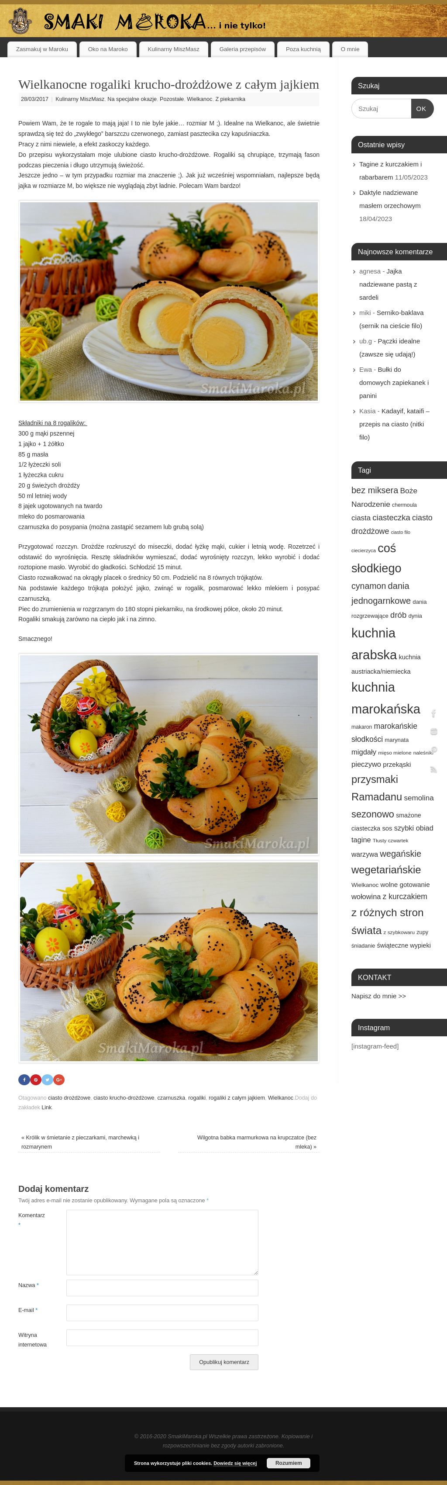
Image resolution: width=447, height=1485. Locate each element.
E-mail (28, 1311)
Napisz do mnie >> (378, 996)
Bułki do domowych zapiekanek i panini (394, 382)
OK (419, 107)
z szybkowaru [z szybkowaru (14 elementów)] (399, 932)
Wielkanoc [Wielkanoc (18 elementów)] (364, 885)
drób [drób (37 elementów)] (398, 615)
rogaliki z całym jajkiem (237, 1098)
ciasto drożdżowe (69, 1098)
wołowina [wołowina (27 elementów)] (366, 896)
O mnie (350, 49)
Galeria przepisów (243, 49)
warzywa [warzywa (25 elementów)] (364, 854)
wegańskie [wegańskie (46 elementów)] (400, 853)
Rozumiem (288, 1463)
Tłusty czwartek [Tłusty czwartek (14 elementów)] (391, 841)
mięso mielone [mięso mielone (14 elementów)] (394, 753)
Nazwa (28, 1286)
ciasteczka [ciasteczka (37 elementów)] (391, 517)
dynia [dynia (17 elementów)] (415, 616)
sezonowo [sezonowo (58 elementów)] (372, 814)
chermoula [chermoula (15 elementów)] (404, 505)
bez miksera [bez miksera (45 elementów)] (374, 490)
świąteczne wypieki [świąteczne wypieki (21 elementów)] (403, 945)
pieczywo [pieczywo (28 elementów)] (366, 764)
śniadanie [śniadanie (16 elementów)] (363, 946)
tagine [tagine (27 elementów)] (361, 840)
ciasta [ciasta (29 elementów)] (361, 518)
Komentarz (30, 1220)
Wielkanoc (199, 99)
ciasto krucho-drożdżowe (123, 1098)
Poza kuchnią (303, 49)
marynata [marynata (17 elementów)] (397, 740)
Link (46, 1107)
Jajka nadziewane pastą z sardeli (388, 284)
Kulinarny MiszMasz (173, 49)
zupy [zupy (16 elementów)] (422, 932)
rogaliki (197, 1098)
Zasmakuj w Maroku (42, 49)
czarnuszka (172, 1098)
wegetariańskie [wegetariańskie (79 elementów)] (386, 870)
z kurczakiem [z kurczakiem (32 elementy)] (405, 896)
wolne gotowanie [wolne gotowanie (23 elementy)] (405, 884)
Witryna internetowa (30, 1340)
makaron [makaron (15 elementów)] (361, 727)
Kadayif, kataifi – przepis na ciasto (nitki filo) (394, 424)
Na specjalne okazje (132, 99)
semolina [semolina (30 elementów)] (418, 798)
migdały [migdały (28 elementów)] (363, 752)
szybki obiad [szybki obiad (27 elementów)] (413, 828)
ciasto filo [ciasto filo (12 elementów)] (400, 532)
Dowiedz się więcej (235, 1463)
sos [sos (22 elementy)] (387, 828)
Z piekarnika (230, 99)
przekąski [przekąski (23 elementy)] (397, 764)
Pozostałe (172, 99)
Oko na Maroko (108, 49)
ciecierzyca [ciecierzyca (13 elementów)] (363, 550)
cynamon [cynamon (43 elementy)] (368, 586)
